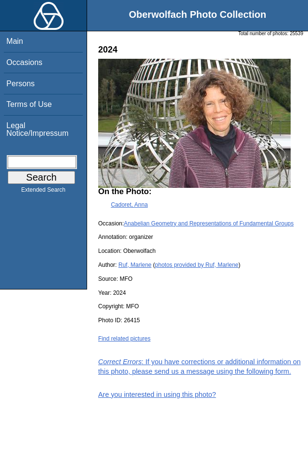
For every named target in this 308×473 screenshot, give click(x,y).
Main (14, 41)
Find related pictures (124, 338)
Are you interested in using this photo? (157, 394)
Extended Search (43, 192)
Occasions (24, 62)
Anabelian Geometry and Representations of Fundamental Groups (209, 223)
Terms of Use (28, 104)
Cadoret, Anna (129, 204)
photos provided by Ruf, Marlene (196, 265)
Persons (20, 83)
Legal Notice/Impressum (37, 129)
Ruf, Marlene (135, 265)
